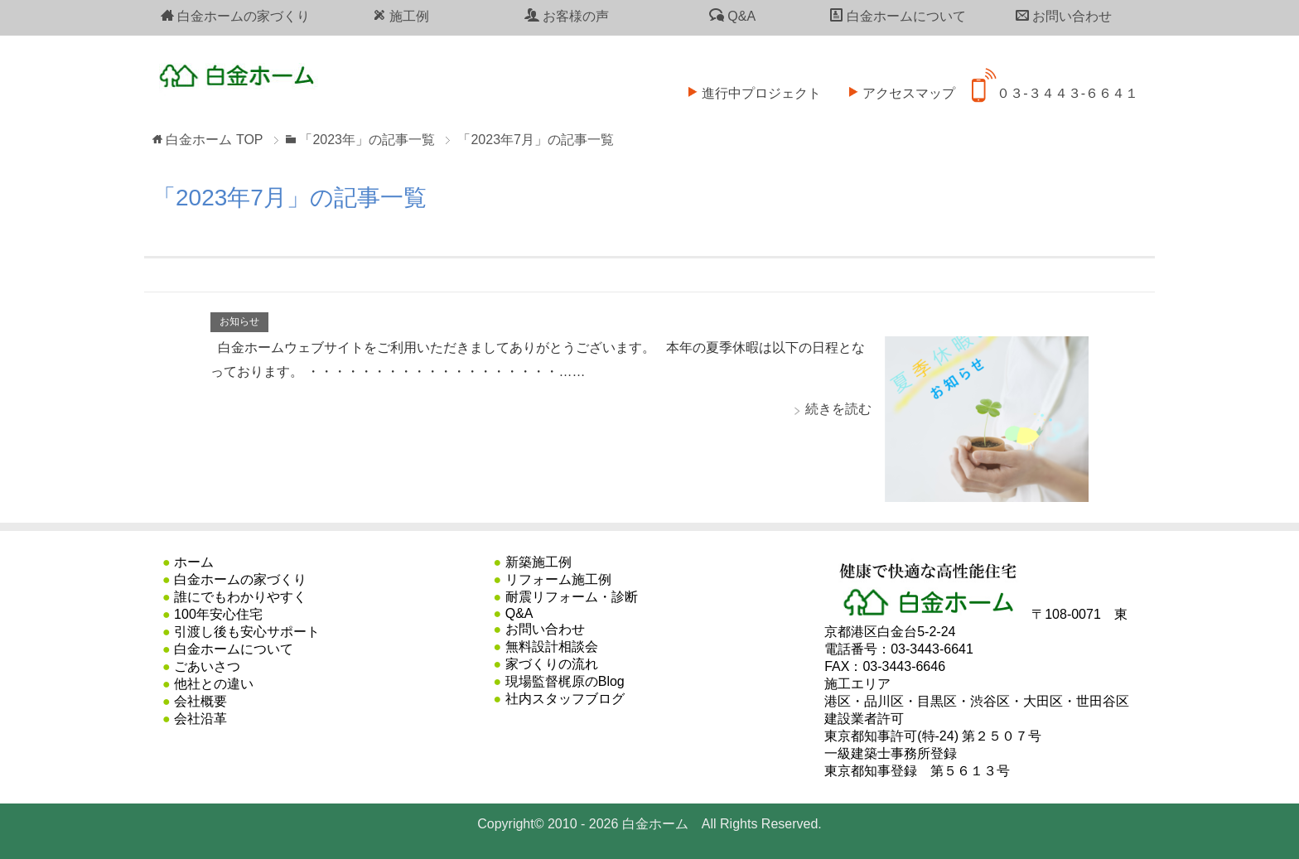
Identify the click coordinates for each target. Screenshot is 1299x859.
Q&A (732, 15)
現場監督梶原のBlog (565, 681)
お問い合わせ (1064, 15)
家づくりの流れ (551, 664)
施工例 (401, 15)
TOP (214, 140)
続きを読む (838, 409)
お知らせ (239, 321)
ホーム (194, 562)
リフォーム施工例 (558, 579)
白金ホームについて (898, 15)
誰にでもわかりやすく (240, 597)
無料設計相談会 (551, 646)
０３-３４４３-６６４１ (1055, 82)
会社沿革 (200, 719)
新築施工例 (538, 562)
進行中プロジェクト (749, 82)
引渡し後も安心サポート (247, 632)
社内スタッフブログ (565, 699)
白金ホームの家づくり (235, 15)
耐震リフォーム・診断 (571, 597)
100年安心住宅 (218, 614)
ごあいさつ (207, 666)
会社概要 (200, 701)
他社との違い (214, 684)
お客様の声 (566, 15)
